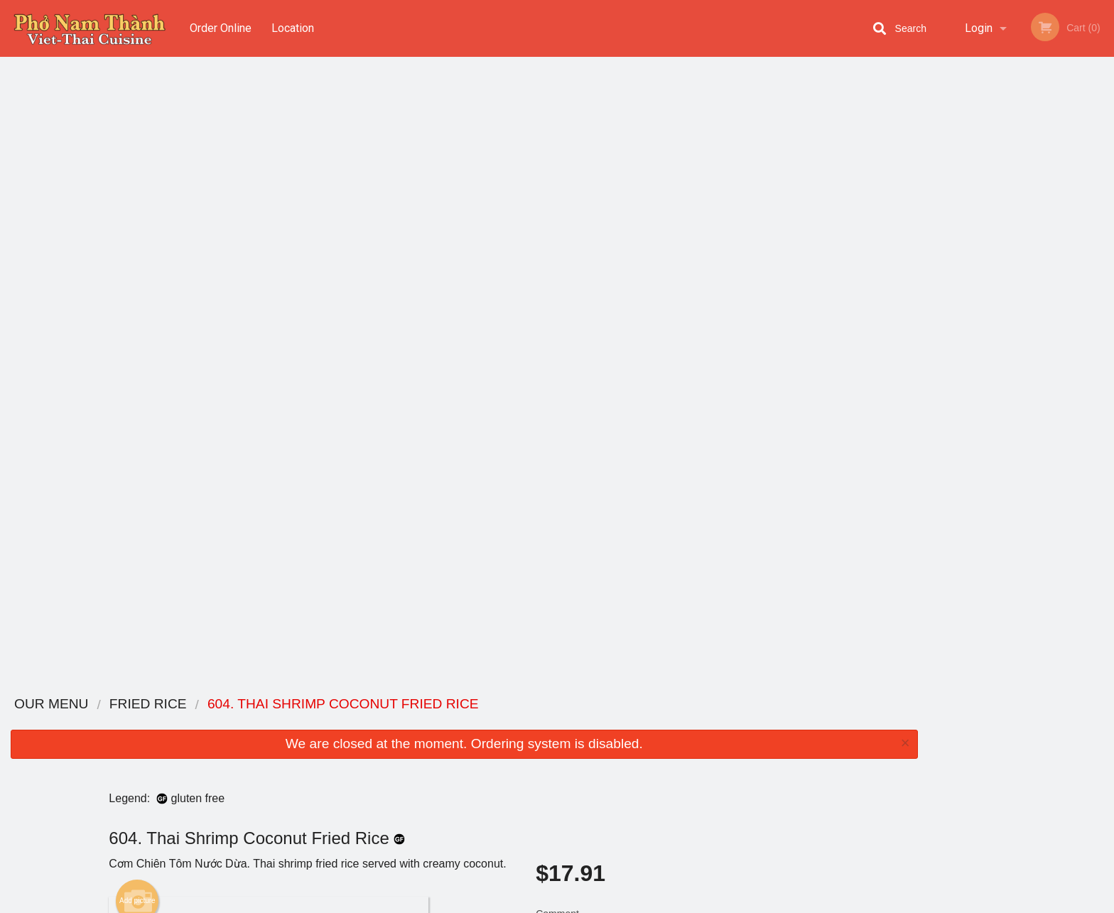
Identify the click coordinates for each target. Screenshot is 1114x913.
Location (293, 28)
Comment (677, 306)
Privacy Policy (655, 774)
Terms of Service (580, 903)
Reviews (644, 740)
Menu (520, 723)
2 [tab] (989, 292)
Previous (939, 200)
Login (979, 28)
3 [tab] (1010, 292)
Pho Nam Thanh (260, 704)
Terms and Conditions (671, 757)
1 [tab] (968, 292)
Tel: (784, 757)
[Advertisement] (464, 636)
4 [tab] (1031, 292)
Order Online (221, 28)
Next (1103, 200)
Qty (579, 364)
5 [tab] (1053, 292)
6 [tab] (1074, 292)
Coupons (645, 723)
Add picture (137, 275)
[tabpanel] (1021, 200)
